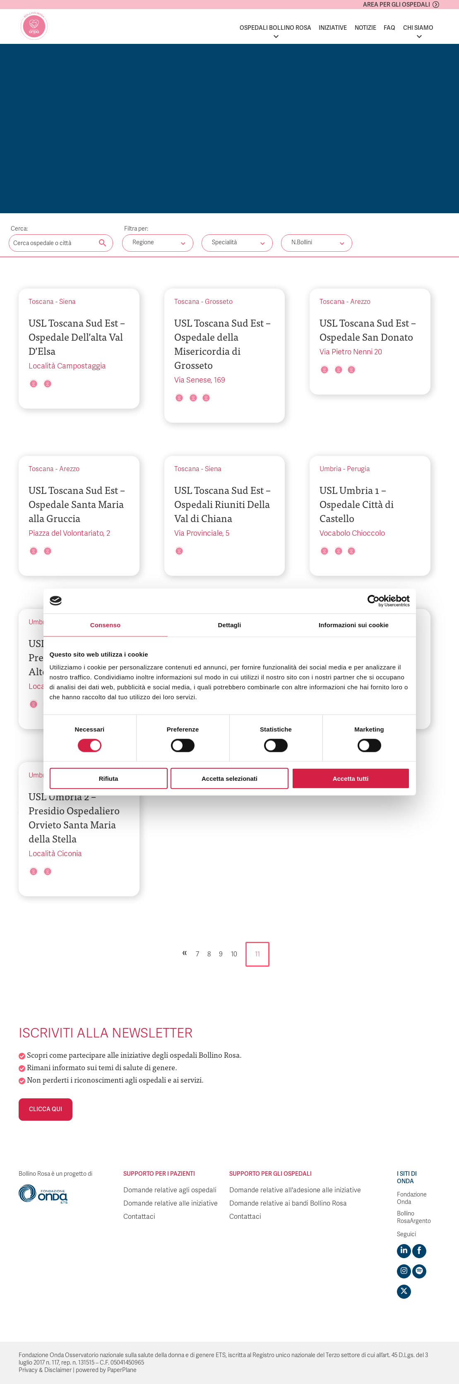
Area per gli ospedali (396, 4)
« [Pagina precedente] (184, 952)
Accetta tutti (351, 778)
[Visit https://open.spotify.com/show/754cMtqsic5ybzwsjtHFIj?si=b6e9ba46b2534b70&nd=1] (419, 1271)
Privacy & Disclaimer (45, 1370)
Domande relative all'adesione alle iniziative (295, 1190)
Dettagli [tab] (229, 624)
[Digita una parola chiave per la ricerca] (61, 243)
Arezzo (360, 302)
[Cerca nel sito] (102, 244)
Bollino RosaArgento (414, 1217)
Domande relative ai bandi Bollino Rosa (288, 1203)
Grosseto (219, 302)
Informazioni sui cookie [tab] (354, 624)
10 (234, 954)
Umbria (330, 469)
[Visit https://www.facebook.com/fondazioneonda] (419, 1251)
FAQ (389, 27)
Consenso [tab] (105, 624)
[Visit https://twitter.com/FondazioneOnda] (404, 1291)
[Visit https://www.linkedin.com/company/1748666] (404, 1251)
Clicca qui (45, 1109)
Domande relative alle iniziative (170, 1203)
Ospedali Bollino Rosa (275, 27)
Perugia (358, 469)
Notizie (365, 27)
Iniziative (333, 27)
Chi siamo (418, 27)
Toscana (41, 302)
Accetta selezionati (229, 778)
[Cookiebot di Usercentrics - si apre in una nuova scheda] (373, 601)
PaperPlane (122, 1370)
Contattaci (139, 1217)
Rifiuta (108, 778)
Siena (67, 302)
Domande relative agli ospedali (169, 1190)
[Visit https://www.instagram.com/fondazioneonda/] (404, 1271)
